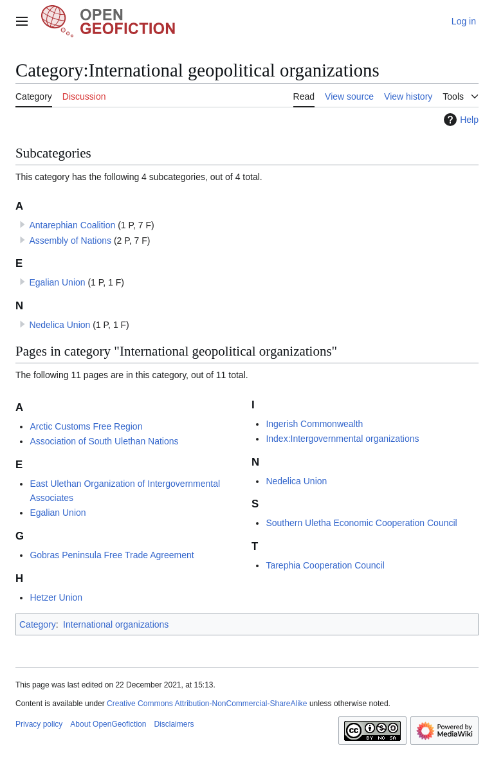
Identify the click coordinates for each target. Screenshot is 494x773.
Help (460, 119)
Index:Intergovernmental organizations (342, 438)
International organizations (116, 624)
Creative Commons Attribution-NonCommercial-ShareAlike (207, 703)
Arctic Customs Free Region (86, 426)
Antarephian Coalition (72, 225)
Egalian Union (57, 282)
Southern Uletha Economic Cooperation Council (361, 523)
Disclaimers (174, 724)
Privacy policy (38, 724)
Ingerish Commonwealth (314, 424)
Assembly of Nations (70, 240)
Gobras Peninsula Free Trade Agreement (112, 555)
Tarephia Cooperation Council (325, 565)
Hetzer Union (56, 597)
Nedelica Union (59, 325)
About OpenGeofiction (108, 724)
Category (37, 624)
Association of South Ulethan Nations (104, 441)
